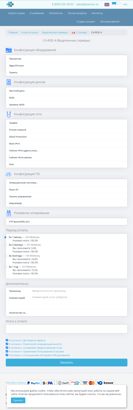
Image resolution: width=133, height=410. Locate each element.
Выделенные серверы (55, 32)
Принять (18, 400)
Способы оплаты (15, 382)
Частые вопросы (77, 13)
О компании (37, 13)
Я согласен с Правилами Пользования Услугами (36, 351)
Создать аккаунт (86, 21)
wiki (125, 4)
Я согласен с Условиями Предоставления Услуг (35, 347)
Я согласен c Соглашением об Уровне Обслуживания (39, 355)
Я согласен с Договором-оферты (27, 340)
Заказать (66, 362)
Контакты (97, 13)
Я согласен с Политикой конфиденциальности (35, 344)
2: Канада (79, 32)
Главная (13, 32)
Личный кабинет (110, 21)
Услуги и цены (16, 13)
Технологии (56, 13)
